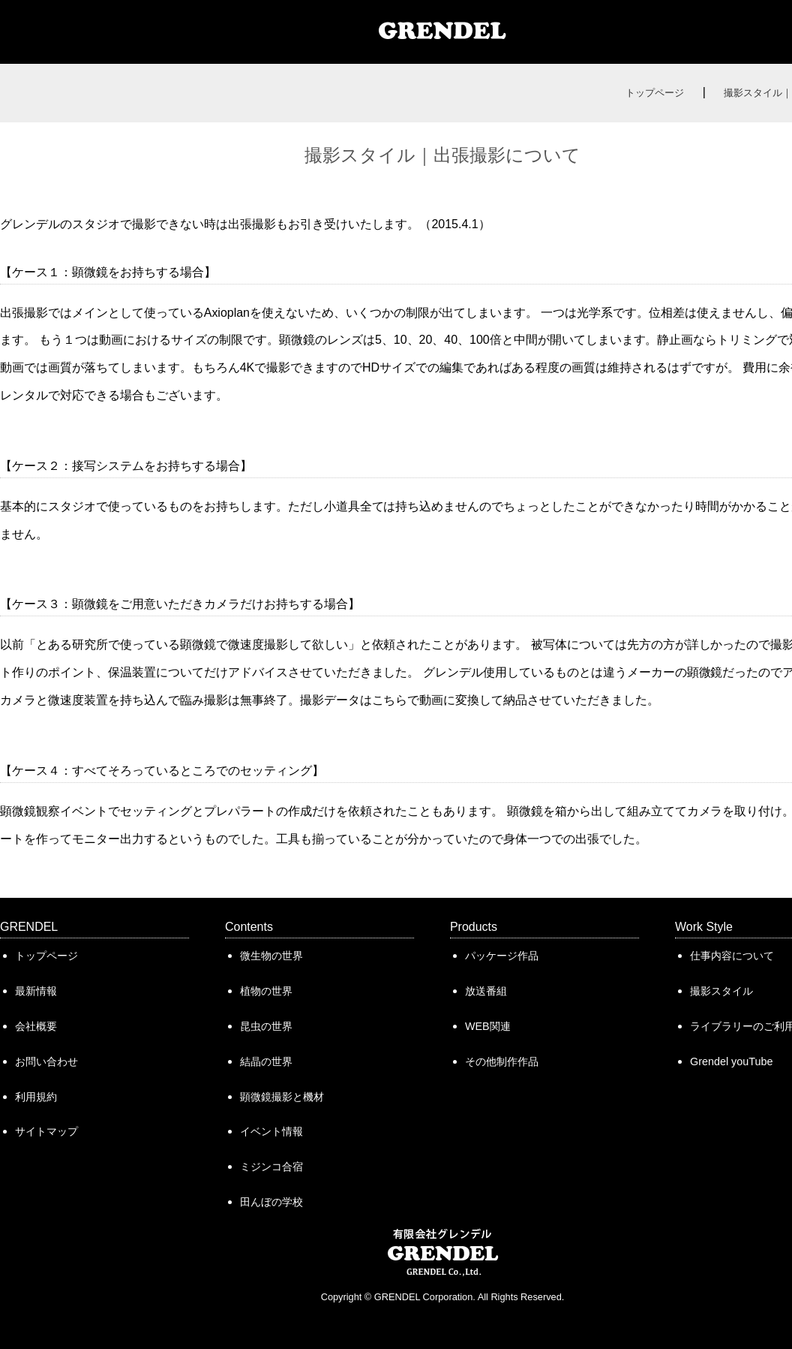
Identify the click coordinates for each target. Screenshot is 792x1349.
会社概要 (36, 1026)
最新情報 (36, 991)
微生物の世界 (271, 956)
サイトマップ (46, 1131)
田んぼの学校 (271, 1202)
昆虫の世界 (266, 1026)
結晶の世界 (266, 1061)
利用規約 (36, 1097)
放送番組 (486, 991)
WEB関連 (488, 1026)
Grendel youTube (731, 1061)
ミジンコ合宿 (271, 1167)
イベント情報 (271, 1131)
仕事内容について (732, 956)
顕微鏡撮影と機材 (282, 1097)
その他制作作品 (501, 1061)
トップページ (655, 92)
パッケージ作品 (501, 956)
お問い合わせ (46, 1061)
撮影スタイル (721, 991)
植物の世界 (266, 991)
